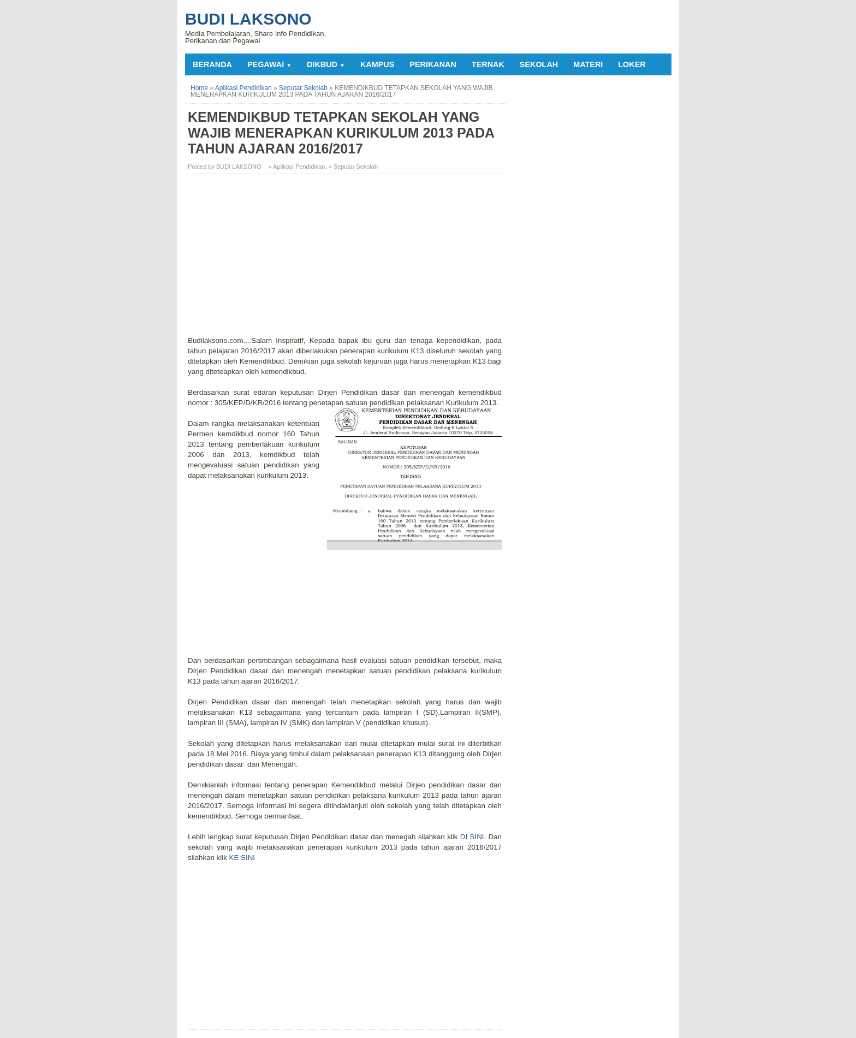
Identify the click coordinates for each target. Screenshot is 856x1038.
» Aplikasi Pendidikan (297, 166)
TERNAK (488, 64)
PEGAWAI (269, 64)
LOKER (631, 64)
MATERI (588, 64)
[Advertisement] (346, 258)
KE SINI (242, 857)
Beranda (212, 64)
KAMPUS (377, 64)
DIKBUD (326, 64)
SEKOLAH (539, 64)
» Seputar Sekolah (353, 166)
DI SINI (472, 837)
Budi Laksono (248, 19)
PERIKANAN (432, 64)
